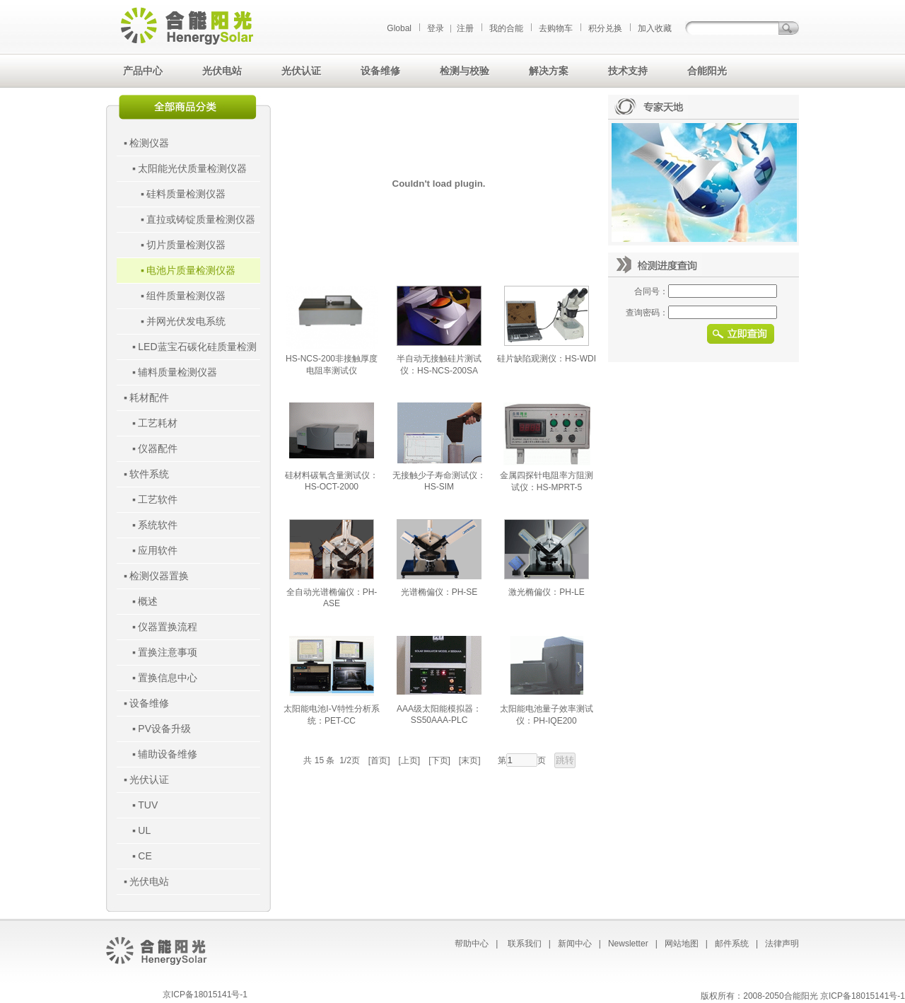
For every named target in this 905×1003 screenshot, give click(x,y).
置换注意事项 (167, 652)
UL (144, 830)
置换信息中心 (167, 677)
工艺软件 (157, 499)
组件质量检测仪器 (186, 295)
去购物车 (556, 28)
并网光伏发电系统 (186, 321)
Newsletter (628, 944)
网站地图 (682, 944)
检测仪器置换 (159, 575)
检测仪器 (149, 143)
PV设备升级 (164, 728)
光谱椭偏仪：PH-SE (439, 592)
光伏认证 (149, 779)
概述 (148, 601)
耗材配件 (149, 397)
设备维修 (149, 703)
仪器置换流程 (167, 626)
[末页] (470, 760)
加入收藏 (655, 28)
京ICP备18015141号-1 (205, 994)
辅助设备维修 (167, 754)
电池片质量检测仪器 (190, 270)
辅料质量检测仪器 (177, 372)
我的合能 (506, 28)
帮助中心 (472, 944)
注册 (465, 28)
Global (399, 28)
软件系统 (149, 474)
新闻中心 (575, 944)
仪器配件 (157, 448)
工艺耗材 (157, 423)
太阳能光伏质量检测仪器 (192, 168)
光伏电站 (149, 881)
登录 (435, 28)
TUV (148, 805)
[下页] (439, 760)
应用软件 (157, 550)
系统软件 (157, 525)
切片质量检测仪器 (186, 244)
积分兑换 (605, 28)
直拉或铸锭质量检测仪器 (200, 219)
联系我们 (525, 944)
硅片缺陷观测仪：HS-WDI (546, 359)
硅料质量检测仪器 (186, 193)
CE (144, 856)
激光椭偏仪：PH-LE (546, 592)
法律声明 (782, 944)
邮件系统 (732, 944)
